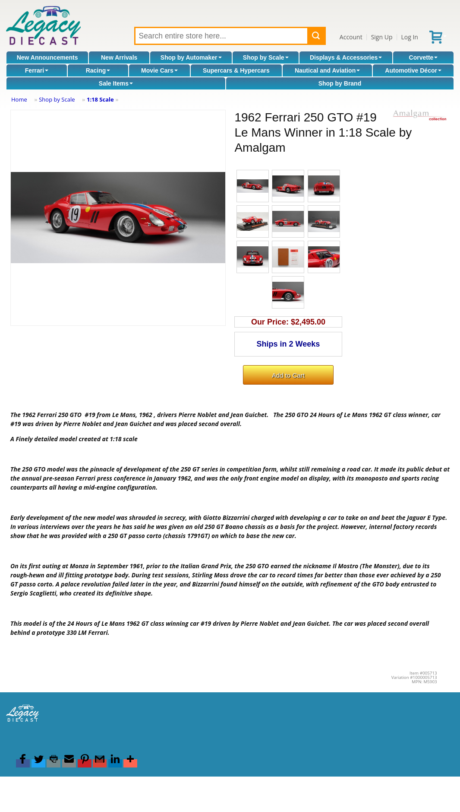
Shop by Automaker (191, 57)
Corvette (423, 57)
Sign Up (382, 37)
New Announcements (47, 57)
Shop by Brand (340, 83)
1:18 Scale (100, 99)
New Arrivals (119, 57)
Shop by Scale (266, 57)
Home (19, 99)
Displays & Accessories (346, 57)
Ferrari (36, 70)
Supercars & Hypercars (236, 70)
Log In (409, 37)
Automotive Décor (413, 70)
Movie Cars (159, 70)
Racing (98, 70)
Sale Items (116, 83)
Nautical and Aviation (327, 70)
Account (351, 37)
